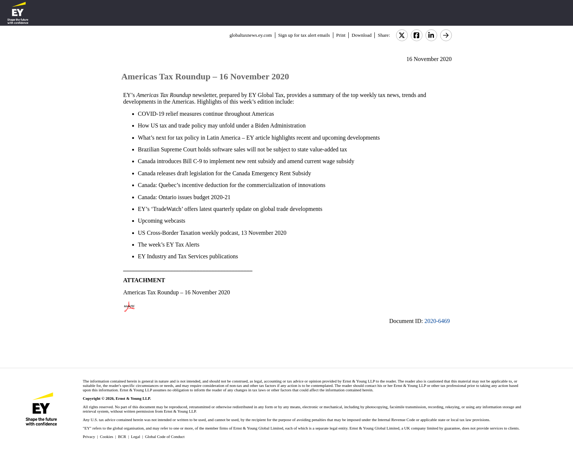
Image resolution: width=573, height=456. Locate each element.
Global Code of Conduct (165, 436)
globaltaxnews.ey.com (250, 35)
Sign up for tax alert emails (304, 35)
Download (361, 35)
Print (340, 35)
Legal (135, 436)
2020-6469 (437, 321)
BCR (122, 436)
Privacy (89, 436)
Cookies (106, 436)
